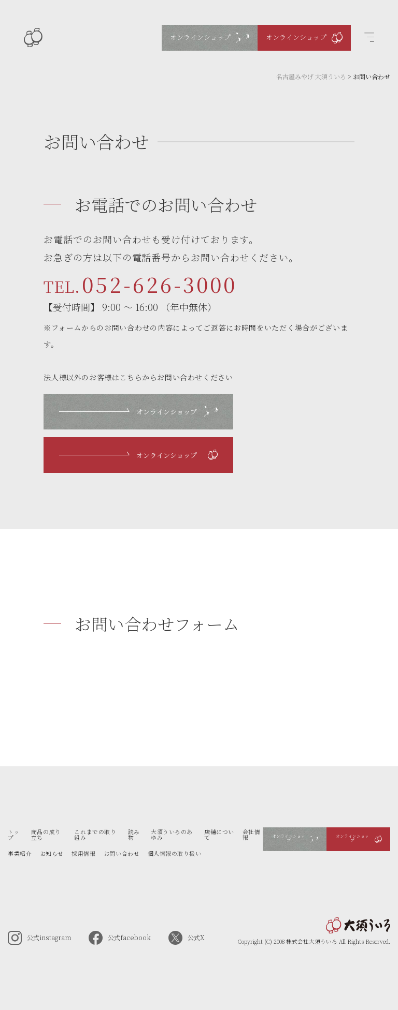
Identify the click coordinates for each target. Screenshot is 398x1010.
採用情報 (83, 853)
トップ (14, 834)
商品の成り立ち (46, 834)
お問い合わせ (121, 853)
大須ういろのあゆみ (172, 834)
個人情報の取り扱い (175, 853)
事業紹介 (20, 853)
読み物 (134, 834)
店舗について (219, 834)
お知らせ (52, 853)
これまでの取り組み (95, 834)
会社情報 (252, 834)
